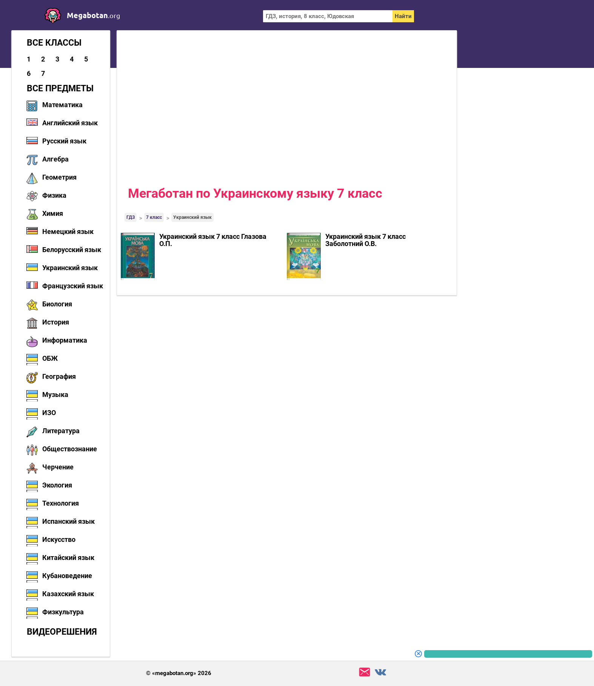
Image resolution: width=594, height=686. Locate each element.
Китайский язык (68, 557)
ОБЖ (50, 358)
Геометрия (59, 177)
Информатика (64, 340)
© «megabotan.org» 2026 (178, 673)
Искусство (58, 539)
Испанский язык (68, 521)
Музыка (55, 394)
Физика (54, 195)
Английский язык (70, 123)
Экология (57, 485)
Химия (52, 213)
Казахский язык (68, 594)
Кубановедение (67, 576)
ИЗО (49, 413)
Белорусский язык (71, 250)
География (59, 376)
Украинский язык (70, 268)
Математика (62, 105)
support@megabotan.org (364, 672)
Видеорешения (62, 632)
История (55, 322)
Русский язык (64, 141)
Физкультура (63, 612)
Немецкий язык (68, 231)
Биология (57, 304)
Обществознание (69, 449)
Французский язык (72, 286)
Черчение (58, 467)
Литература (61, 431)
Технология (60, 503)
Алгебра (55, 159)
